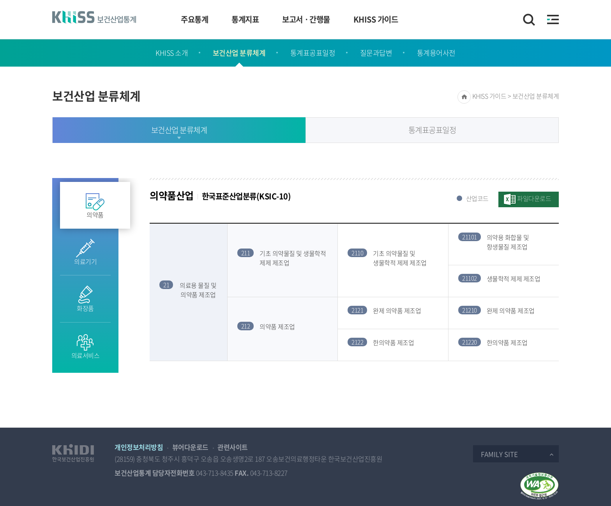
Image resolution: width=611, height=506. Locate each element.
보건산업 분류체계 (239, 53)
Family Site (499, 454)
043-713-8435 (214, 473)
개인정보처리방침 (139, 447)
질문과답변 (376, 53)
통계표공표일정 (313, 53)
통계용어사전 (436, 53)
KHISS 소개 (171, 53)
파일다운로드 (534, 198)
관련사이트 (232, 447)
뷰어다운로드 (190, 447)
